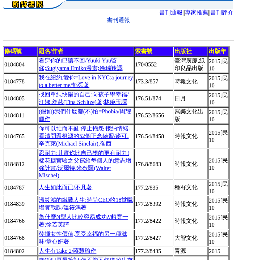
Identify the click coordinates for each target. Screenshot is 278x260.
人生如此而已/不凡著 (65, 187)
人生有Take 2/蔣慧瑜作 (67, 251)
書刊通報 (170, 12)
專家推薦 (196, 12)
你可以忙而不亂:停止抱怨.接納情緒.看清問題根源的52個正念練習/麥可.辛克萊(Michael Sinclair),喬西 (84, 136)
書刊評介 (221, 12)
